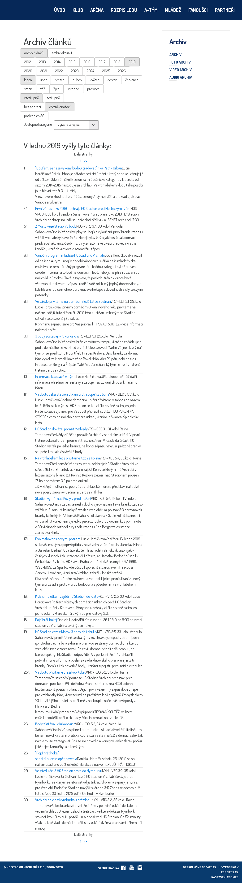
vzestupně (31, 97)
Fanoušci (198, 10)
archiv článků (33, 53)
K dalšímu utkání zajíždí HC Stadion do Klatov (67, 596)
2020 (28, 71)
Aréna (97, 10)
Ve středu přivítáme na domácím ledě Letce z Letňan (73, 301)
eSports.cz (229, 872)
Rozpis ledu (124, 10)
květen (94, 80)
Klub (78, 10)
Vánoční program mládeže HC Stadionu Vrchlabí (70, 255)
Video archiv (180, 70)
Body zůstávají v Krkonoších (55, 724)
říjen (56, 89)
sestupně (53, 97)
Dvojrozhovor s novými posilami (58, 539)
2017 (102, 62)
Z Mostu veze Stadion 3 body (55, 226)
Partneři (225, 10)
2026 (122, 71)
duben (77, 80)
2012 (27, 62)
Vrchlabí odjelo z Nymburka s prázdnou (63, 799)
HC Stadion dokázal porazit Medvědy (61, 429)
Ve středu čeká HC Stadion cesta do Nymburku (68, 770)
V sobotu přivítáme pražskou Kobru (60, 672)
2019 (132, 62)
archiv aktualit (62, 53)
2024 (90, 71)
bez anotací (32, 106)
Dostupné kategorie (38, 124)
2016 (87, 62)
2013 (42, 62)
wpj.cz (211, 867)
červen (112, 80)
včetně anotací (59, 106)
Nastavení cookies (224, 877)
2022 (59, 71)
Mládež (173, 10)
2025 (106, 71)
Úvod (59, 10)
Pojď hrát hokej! (46, 619)
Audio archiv (180, 77)
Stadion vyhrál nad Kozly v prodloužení (63, 498)
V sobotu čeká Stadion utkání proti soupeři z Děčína (72, 394)
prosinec (93, 89)
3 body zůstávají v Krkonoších (56, 336)
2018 (117, 62)
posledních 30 (34, 115)
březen (60, 80)
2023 (75, 71)
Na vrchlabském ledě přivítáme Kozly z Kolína (67, 458)
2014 (57, 62)
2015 (72, 62)
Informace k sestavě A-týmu (55, 376)
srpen (28, 89)
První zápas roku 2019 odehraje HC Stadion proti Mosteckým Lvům (82, 208)
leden (28, 80)
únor (43, 80)
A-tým (151, 10)
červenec (131, 80)
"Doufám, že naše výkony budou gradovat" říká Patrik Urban (78, 168)
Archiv (175, 55)
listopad (73, 89)
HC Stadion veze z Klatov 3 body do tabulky (66, 631)
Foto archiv (180, 62)
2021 (43, 71)
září (42, 89)
